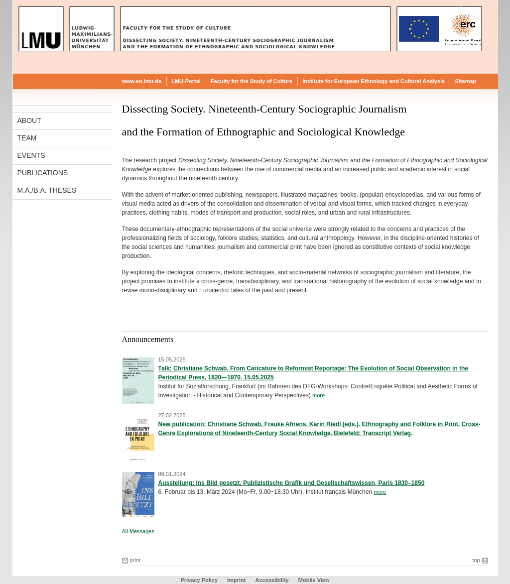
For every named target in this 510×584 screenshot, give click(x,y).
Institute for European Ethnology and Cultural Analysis (373, 81)
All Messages (138, 531)
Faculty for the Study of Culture (251, 81)
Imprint (236, 580)
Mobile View (314, 580)
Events (31, 155)
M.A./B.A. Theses (47, 190)
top (476, 560)
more (318, 395)
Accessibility (272, 580)
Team (27, 138)
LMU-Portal (186, 81)
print (135, 560)
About (29, 120)
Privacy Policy (199, 580)
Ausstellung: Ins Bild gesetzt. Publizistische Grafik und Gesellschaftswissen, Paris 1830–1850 (291, 482)
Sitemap (465, 81)
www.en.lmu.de (142, 81)
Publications (42, 173)
